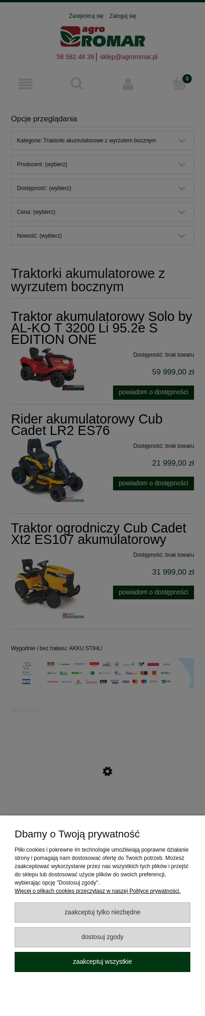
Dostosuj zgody (102, 937)
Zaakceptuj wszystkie (102, 961)
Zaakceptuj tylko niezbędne (102, 912)
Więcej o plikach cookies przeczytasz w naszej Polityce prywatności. (98, 891)
